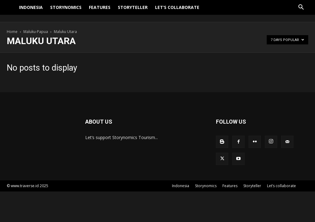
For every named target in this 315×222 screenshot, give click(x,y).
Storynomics (66, 11)
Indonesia (31, 11)
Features (99, 11)
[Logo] (11, 11)
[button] (300, 11)
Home (12, 31)
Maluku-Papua (35, 31)
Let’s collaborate (177, 11)
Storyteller (133, 11)
